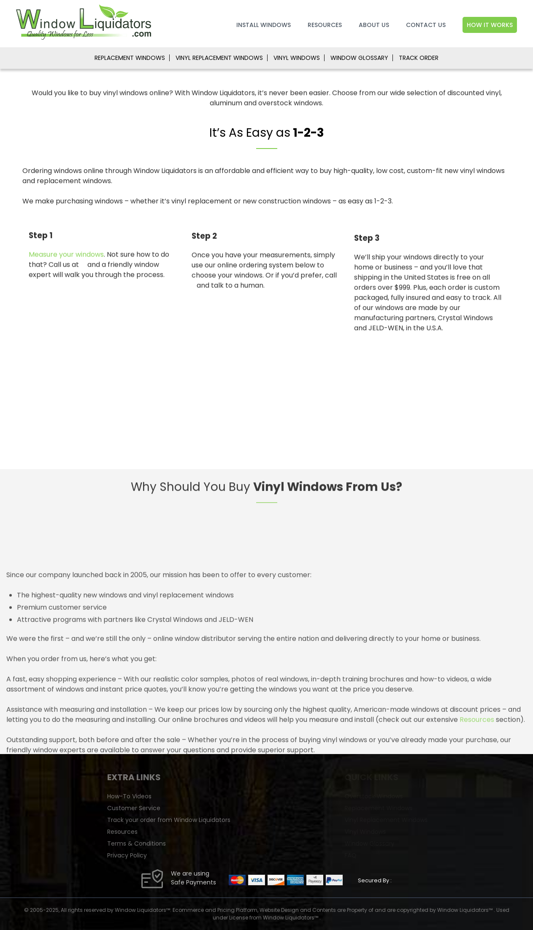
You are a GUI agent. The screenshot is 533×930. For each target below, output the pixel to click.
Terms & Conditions (201, 843)
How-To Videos (194, 796)
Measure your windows (66, 260)
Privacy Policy (191, 855)
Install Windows (263, 25)
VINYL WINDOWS (296, 58)
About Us (374, 25)
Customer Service (198, 808)
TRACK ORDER (418, 58)
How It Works (490, 25)
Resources (325, 25)
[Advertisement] (266, 406)
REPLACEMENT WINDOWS (130, 58)
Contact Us (426, 25)
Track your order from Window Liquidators (233, 820)
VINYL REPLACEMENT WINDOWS (219, 58)
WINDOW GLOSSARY (359, 58)
